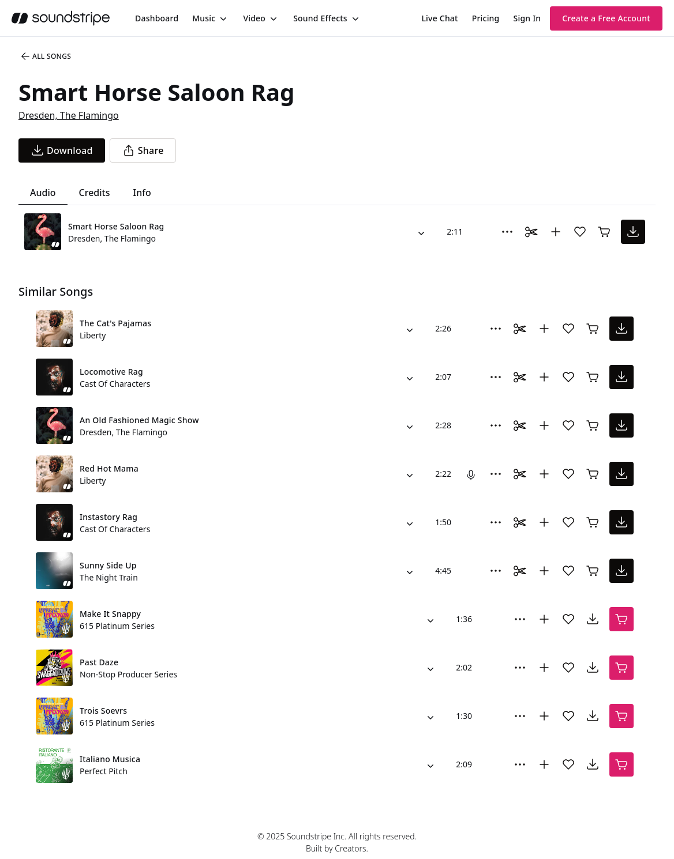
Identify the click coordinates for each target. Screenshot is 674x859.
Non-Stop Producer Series (128, 674)
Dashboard (156, 18)
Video (254, 18)
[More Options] (507, 232)
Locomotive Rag (111, 371)
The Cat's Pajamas (115, 323)
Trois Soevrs (103, 710)
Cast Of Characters (115, 383)
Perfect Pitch (104, 771)
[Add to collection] (556, 232)
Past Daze (99, 662)
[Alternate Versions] (421, 232)
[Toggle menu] (222, 18)
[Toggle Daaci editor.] (531, 232)
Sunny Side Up (108, 565)
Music (203, 18)
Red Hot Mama (109, 468)
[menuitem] (156, 18)
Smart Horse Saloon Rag (116, 226)
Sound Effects (320, 18)
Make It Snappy (110, 613)
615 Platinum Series (117, 625)
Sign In (527, 18)
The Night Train (109, 577)
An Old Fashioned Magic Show (139, 420)
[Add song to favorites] (580, 232)
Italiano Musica (110, 758)
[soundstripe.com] (61, 18)
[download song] (61, 150)
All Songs (45, 56)
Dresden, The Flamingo (68, 115)
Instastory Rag (108, 516)
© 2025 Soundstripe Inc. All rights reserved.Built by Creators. (337, 842)
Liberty (93, 335)
